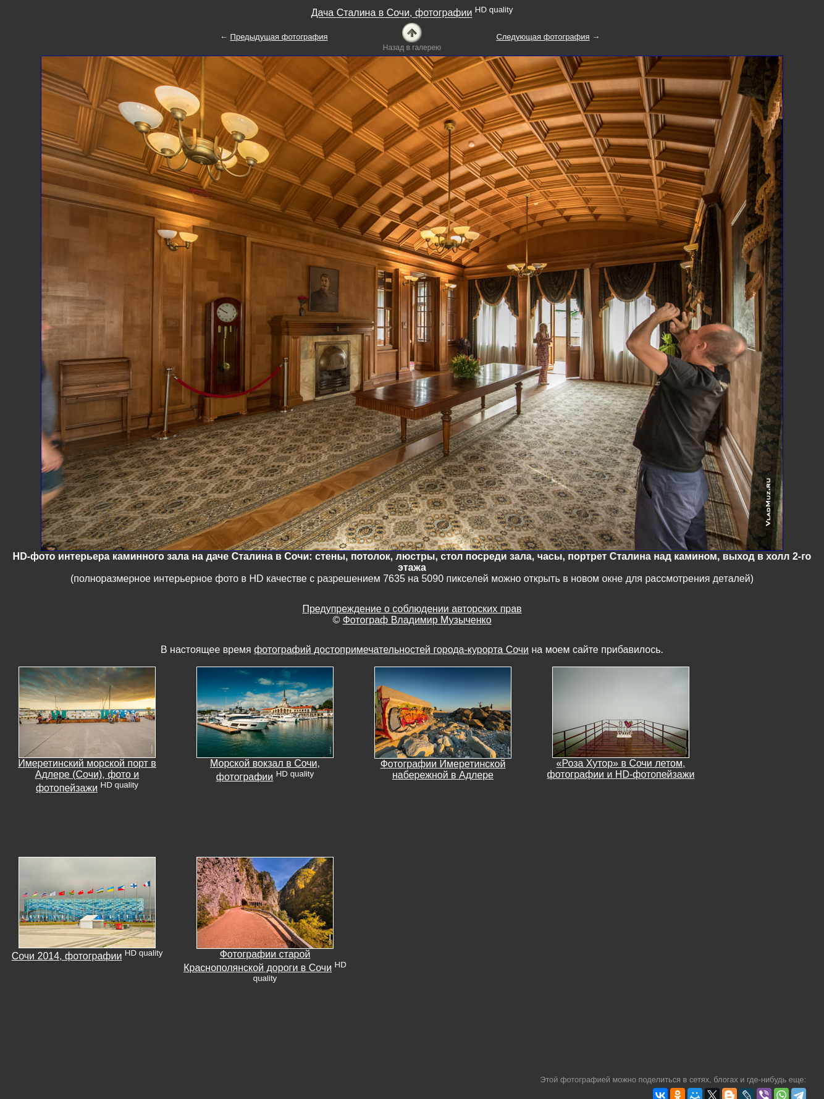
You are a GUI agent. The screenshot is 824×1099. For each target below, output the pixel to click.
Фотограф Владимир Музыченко (417, 620)
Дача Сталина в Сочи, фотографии (392, 13)
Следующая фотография (542, 36)
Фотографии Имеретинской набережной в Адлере (443, 769)
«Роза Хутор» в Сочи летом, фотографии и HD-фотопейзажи (621, 769)
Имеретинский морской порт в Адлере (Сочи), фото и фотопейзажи (87, 775)
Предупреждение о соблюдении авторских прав (411, 609)
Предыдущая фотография (279, 36)
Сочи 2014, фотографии (67, 956)
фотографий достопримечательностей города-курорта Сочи (391, 649)
